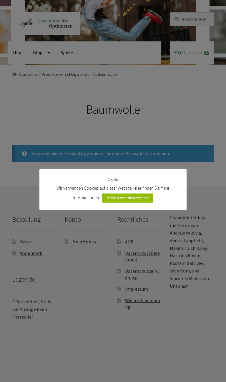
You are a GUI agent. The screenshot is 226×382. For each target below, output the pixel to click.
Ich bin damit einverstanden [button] (127, 198)
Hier (137, 188)
